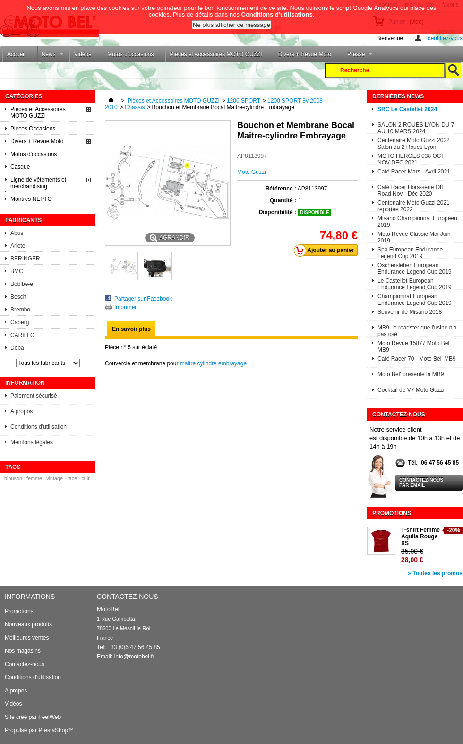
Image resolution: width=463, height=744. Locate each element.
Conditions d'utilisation (38, 427)
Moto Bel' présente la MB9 (410, 374)
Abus (16, 233)
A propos (21, 411)
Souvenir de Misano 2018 (409, 312)
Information (25, 383)
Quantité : (283, 200)
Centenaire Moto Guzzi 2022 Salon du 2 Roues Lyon (413, 143)
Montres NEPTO (31, 199)
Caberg (19, 322)
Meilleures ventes (27, 637)
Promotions (391, 513)
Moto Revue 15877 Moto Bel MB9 (413, 346)
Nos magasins (23, 651)
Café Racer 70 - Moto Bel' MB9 (416, 358)
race (72, 478)
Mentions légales (31, 442)
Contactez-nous (24, 664)
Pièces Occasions (32, 128)
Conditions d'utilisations (277, 11)
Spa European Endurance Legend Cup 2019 (410, 252)
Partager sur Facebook (143, 298)
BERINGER (25, 258)
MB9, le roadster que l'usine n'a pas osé (416, 330)
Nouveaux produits (28, 624)
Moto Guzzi (251, 172)
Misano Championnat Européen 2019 (417, 221)
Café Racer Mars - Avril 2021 (413, 171)
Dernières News (398, 96)
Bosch (18, 297)
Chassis (135, 107)
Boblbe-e (21, 284)
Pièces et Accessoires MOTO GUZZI (216, 54)
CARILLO (22, 335)
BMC (16, 271)
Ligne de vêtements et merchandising (38, 183)
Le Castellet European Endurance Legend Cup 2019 (414, 283)
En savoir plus (131, 329)
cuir (85, 478)
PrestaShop (53, 730)
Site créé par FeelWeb (33, 717)
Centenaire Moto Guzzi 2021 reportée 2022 (413, 205)
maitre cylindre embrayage (213, 363)
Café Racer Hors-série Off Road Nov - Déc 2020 (410, 190)
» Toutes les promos (435, 573)
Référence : (281, 188)
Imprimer (125, 307)
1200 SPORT (243, 100)
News (50, 56)
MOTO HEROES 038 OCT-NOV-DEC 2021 (411, 158)
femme (34, 478)
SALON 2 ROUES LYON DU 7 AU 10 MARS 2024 (415, 127)
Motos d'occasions (130, 54)
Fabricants (23, 220)
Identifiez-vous (444, 38)
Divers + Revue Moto (304, 54)
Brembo (20, 309)
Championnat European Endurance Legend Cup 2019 (414, 299)
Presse (358, 56)
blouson (13, 478)
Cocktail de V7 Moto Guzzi (410, 390)
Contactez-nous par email (421, 482)
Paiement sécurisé (33, 395)
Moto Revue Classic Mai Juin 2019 (414, 236)
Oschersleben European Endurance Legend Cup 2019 (414, 268)
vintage (54, 478)
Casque (20, 167)
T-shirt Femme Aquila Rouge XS (420, 536)
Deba (17, 348)
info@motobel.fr (134, 656)
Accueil (16, 54)
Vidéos (82, 54)
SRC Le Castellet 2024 (407, 109)
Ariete (17, 245)
